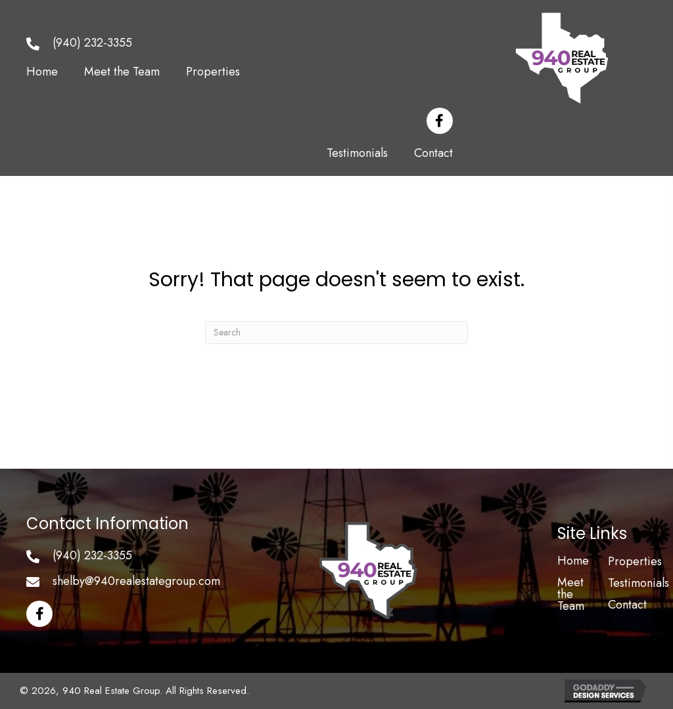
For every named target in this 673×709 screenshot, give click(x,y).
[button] (440, 121)
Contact (627, 604)
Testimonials (638, 582)
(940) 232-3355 (92, 42)
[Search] (336, 332)
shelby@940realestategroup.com (136, 581)
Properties (635, 561)
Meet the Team (570, 594)
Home (573, 560)
